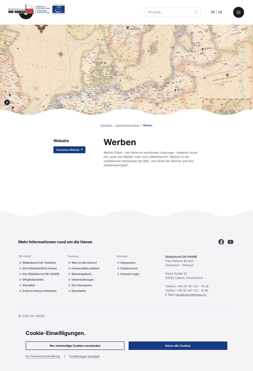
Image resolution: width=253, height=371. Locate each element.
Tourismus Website (69, 149)
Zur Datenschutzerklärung (43, 356)
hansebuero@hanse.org (190, 294)
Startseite (106, 125)
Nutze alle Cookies (178, 345)
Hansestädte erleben (127, 125)
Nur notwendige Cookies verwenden (75, 345)
